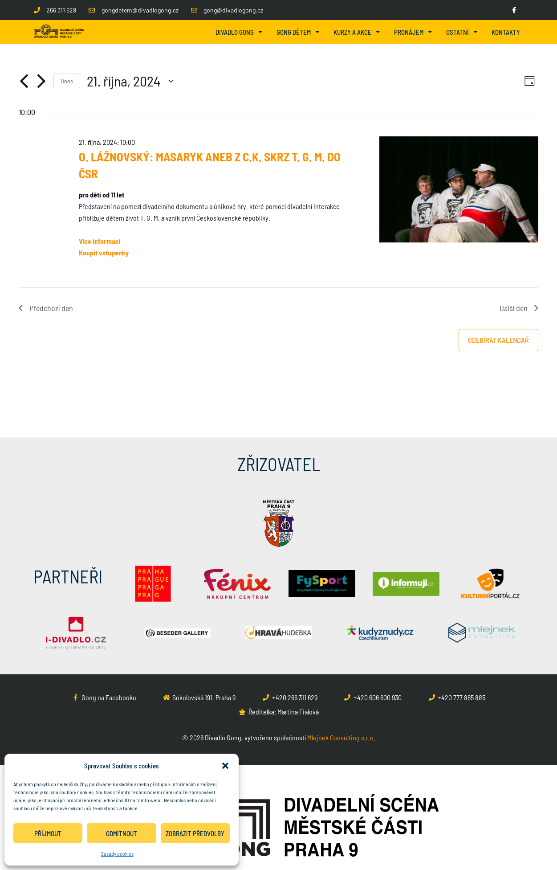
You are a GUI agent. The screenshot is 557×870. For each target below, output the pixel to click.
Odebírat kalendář (498, 340)
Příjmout (47, 833)
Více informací (99, 241)
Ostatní (461, 32)
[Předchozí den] (24, 81)
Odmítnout (121, 833)
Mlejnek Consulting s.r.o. (341, 737)
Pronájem (413, 32)
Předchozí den (46, 308)
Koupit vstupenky (104, 252)
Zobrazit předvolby (195, 833)
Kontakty (506, 32)
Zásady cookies (117, 853)
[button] (225, 765)
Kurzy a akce (356, 32)
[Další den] (41, 81)
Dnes (67, 81)
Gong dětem (297, 32)
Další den (519, 308)
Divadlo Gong (238, 32)
